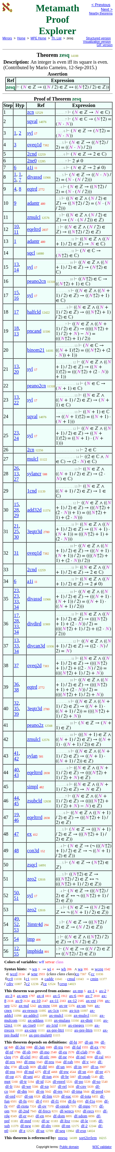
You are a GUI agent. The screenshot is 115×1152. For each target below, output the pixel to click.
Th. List (57, 38)
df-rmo (29, 1061)
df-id (40, 1081)
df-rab (68, 1061)
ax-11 (54, 1000)
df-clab (81, 1052)
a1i (30, 167)
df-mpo (84, 1106)
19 (16, 814)
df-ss (94, 1066)
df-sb (26, 1052)
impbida (35, 951)
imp (31, 939)
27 (16, 479)
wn (34, 969)
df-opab (84, 1076)
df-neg (25, 1125)
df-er (22, 1116)
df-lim (47, 1096)
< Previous (100, 4)
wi (49, 969)
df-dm (22, 1091)
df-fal (76, 1047)
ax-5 (56, 995)
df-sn (82, 1071)
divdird (34, 623)
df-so (96, 1081)
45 (16, 803)
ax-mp (78, 990)
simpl (32, 786)
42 (16, 758)
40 (16, 769)
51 (16, 898)
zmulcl (33, 217)
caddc (49, 978)
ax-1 (91, 990)
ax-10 (36, 1000)
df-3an (39, 1047)
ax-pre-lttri (55, 1030)
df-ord (10, 1096)
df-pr (99, 1071)
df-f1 (55, 1101)
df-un (60, 1066)
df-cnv (81, 1086)
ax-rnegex (76, 1025)
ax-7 (88, 995)
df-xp (44, 1086)
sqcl (31, 252)
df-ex (94, 1047)
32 (16, 703)
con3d (33, 850)
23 (16, 432)
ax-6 (72, 995)
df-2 (84, 1125)
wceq (99, 969)
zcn (30, 112)
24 (16, 438)
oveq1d (34, 144)
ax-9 (18, 1000)
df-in (78, 1066)
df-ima (76, 1091)
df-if (46, 1071)
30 (16, 537)
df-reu (49, 1061)
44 (16, 798)
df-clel (25, 1057)
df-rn (40, 1091)
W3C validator (102, 1147)
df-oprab (62, 1106)
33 (16, 601)
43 (16, 775)
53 (16, 929)
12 (16, 948)
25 (16, 531)
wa (80, 969)
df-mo (44, 1052)
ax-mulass (62, 1020)
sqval (32, 121)
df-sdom (80, 1116)
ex (29, 834)
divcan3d (36, 645)
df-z (22, 1130)
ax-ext (91, 1000)
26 (16, 468)
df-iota (85, 1096)
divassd (34, 177)
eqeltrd (33, 229)
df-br (65, 1076)
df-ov (42, 1106)
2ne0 (31, 160)
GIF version (105, 45)
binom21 (35, 350)
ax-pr (63, 1005)
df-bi (73, 1042)
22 (16, 402)
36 (16, 684)
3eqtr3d (34, 531)
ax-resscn (29, 1010)
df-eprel (59, 1081)
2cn (30, 449)
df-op (9, 1076)
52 (16, 924)
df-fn (23, 1101)
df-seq (60, 1130)
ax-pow (44, 1005)
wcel (13, 974)
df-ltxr (65, 1120)
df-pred (97, 1091)
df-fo (72, 1101)
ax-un (81, 1005)
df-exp (81, 1130)
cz (45, 983)
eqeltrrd (34, 772)
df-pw (64, 1071)
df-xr (45, 1120)
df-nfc (44, 1057)
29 (16, 515)
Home (21, 38)
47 (16, 834)
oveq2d (34, 665)
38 (16, 689)
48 (16, 850)
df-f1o (90, 1101)
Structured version (98, 38)
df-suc (66, 1096)
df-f (39, 1101)
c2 (28, 983)
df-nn (66, 1125)
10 (16, 226)
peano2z (35, 725)
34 (16, 607)
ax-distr (87, 1020)
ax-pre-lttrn (83, 1030)
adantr (33, 203)
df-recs (88, 1111)
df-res (57, 1091)
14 (16, 269)
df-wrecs (67, 1111)
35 (16, 708)
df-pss (10, 1071)
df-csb (24, 1066)
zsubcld (34, 800)
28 (16, 510)
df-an (89, 1042)
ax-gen (22, 995)
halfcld (33, 312)
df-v (85, 1061)
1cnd (31, 490)
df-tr (23, 1081)
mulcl (32, 458)
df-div (46, 1125)
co (77, 974)
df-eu (63, 1052)
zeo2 (31, 878)
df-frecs (44, 1111)
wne (34, 974)
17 (16, 312)
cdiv (9, 983)
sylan (32, 755)
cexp (63, 983)
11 (16, 232)
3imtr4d (35, 924)
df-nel (81, 1057)
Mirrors (7, 38)
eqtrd (32, 189)
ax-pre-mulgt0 (40, 1035)
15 (16, 292)
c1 (27, 978)
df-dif (42, 1066)
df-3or (20, 1047)
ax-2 (102, 990)
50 (16, 892)
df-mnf (25, 1120)
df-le (84, 1120)
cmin (94, 978)
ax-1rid (52, 1025)
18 (16, 328)
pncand (34, 331)
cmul (71, 978)
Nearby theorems (101, 13)
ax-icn (74, 1010)
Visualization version (97, 41)
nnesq (62, 1137)
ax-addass (36, 1020)
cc (93, 974)
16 (16, 298)
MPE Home (38, 38)
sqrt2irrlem (88, 1137)
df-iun (47, 1076)
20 (16, 371)
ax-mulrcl (81, 1015)
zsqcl (32, 864)
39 (16, 714)
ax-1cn (53, 1010)
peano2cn (36, 281)
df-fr (9, 1086)
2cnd (31, 153)
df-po (79, 1081)
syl (30, 133)
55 (16, 953)
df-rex (10, 1061)
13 (16, 264)
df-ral (99, 1057)
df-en (40, 1116)
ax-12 (72, 1000)
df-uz (40, 1130)
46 (16, 820)
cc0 (10, 978)
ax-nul (24, 1005)
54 (16, 939)
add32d (34, 510)
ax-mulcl (56, 1015)
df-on (29, 1096)
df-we (26, 1086)
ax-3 (8, 995)
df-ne (63, 1057)
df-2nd (23, 1111)
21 (16, 525)
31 (16, 553)
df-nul (29, 1071)
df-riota (23, 1106)
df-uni (28, 1076)
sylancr (34, 473)
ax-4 (40, 995)
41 (16, 753)
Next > (107, 9)
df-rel (62, 1086)
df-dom (59, 1116)
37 (16, 665)
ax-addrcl (31, 1015)
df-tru (58, 1047)
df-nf (9, 1052)
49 (16, 918)
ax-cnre (30, 1030)
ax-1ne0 (29, 1025)
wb (63, 969)
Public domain (69, 1147)
